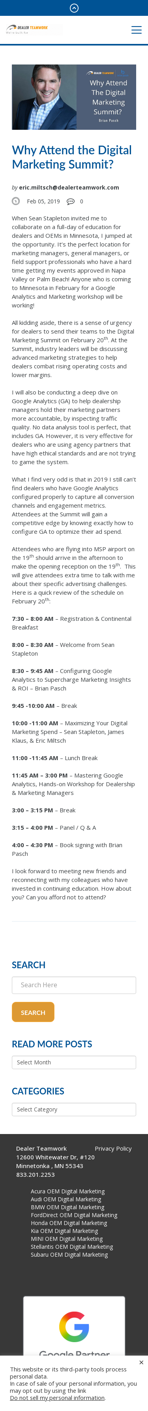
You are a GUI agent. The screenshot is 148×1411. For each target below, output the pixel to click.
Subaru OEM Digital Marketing (69, 1254)
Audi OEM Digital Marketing (66, 1199)
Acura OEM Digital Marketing (68, 1191)
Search (33, 1012)
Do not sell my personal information (57, 1398)
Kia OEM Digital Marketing (64, 1231)
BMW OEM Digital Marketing (67, 1207)
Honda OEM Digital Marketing (69, 1223)
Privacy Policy (113, 1148)
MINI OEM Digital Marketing (67, 1238)
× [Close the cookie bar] (141, 1362)
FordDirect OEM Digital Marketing (74, 1215)
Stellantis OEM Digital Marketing (72, 1246)
